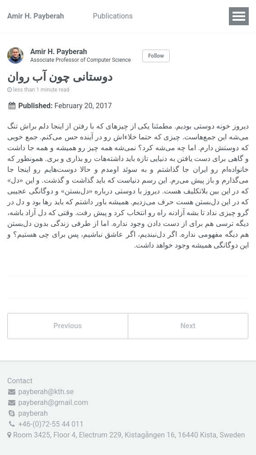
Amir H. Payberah (35, 16)
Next (188, 326)
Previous (67, 326)
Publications (113, 16)
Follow (156, 56)
